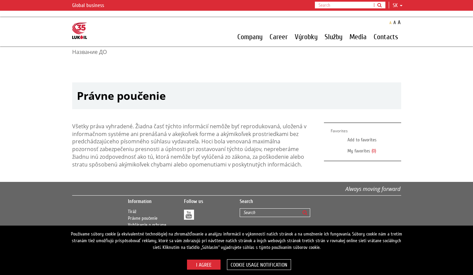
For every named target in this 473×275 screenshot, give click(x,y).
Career (279, 36)
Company (250, 36)
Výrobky (306, 36)
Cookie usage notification (259, 265)
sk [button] (398, 5)
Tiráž (132, 211)
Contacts (386, 36)
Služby (333, 36)
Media (358, 36)
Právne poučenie (142, 218)
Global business (92, 5)
